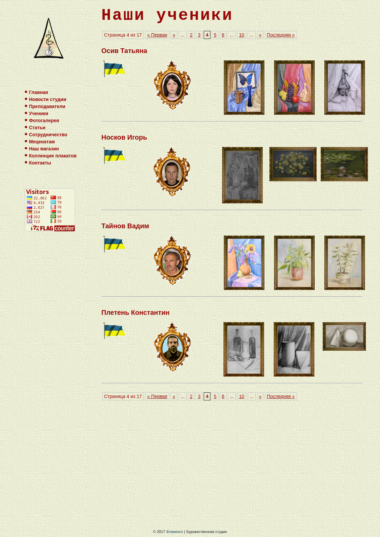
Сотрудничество (48, 134)
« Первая (157, 35)
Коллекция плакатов (53, 155)
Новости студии (47, 99)
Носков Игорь (124, 137)
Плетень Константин (136, 312)
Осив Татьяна (124, 50)
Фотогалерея (44, 120)
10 (241, 35)
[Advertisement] (232, 466)
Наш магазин (44, 148)
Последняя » (281, 35)
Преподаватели (47, 106)
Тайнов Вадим (125, 226)
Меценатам (42, 141)
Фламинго (174, 532)
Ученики (38, 113)
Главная (38, 92)
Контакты (40, 162)
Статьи (37, 127)
